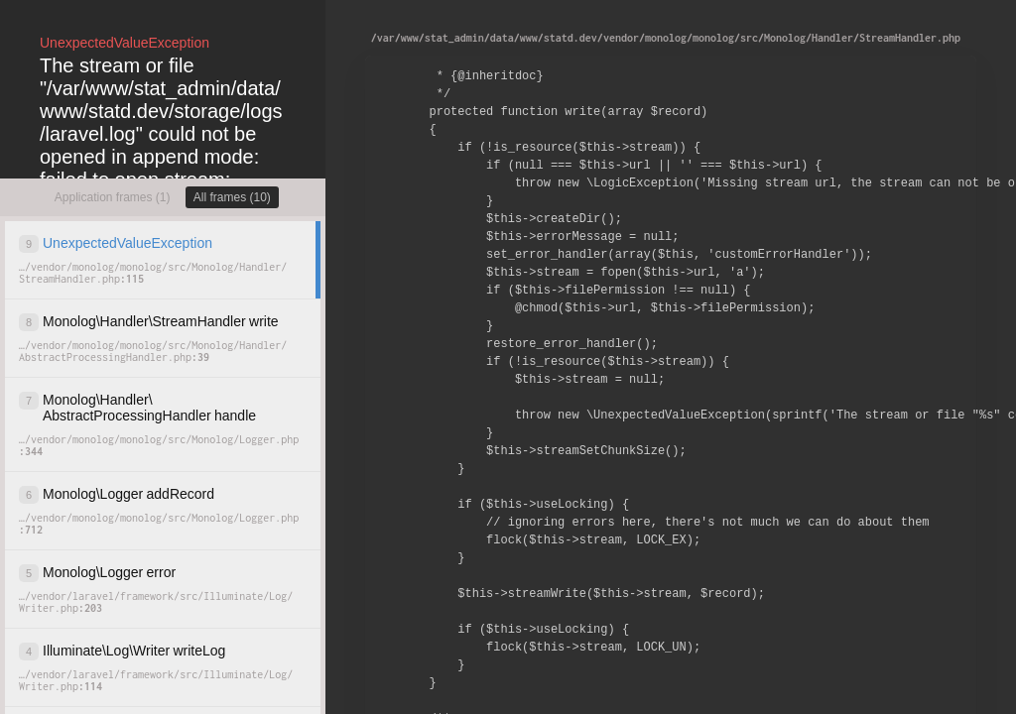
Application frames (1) (113, 197)
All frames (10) (232, 197)
